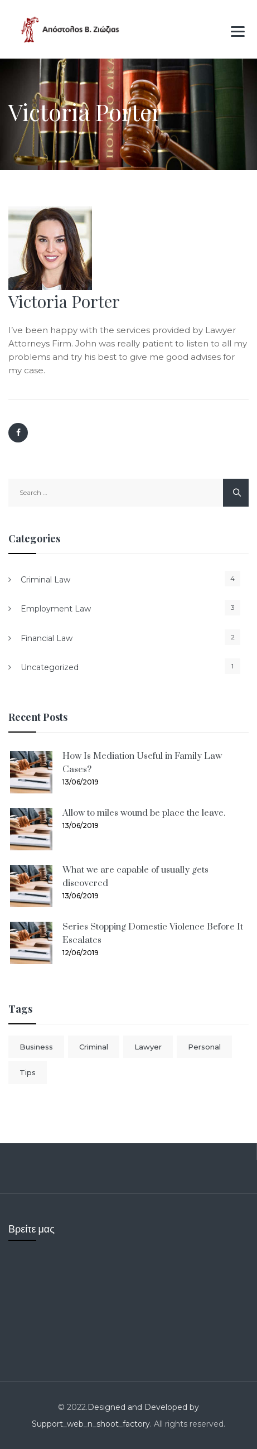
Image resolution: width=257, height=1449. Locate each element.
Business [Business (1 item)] (36, 1046)
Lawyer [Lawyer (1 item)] (148, 1046)
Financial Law (46, 638)
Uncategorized (50, 667)
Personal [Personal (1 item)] (204, 1046)
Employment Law (56, 609)
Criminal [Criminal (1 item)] (93, 1046)
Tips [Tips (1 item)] (28, 1072)
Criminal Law (45, 580)
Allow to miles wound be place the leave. (143, 813)
